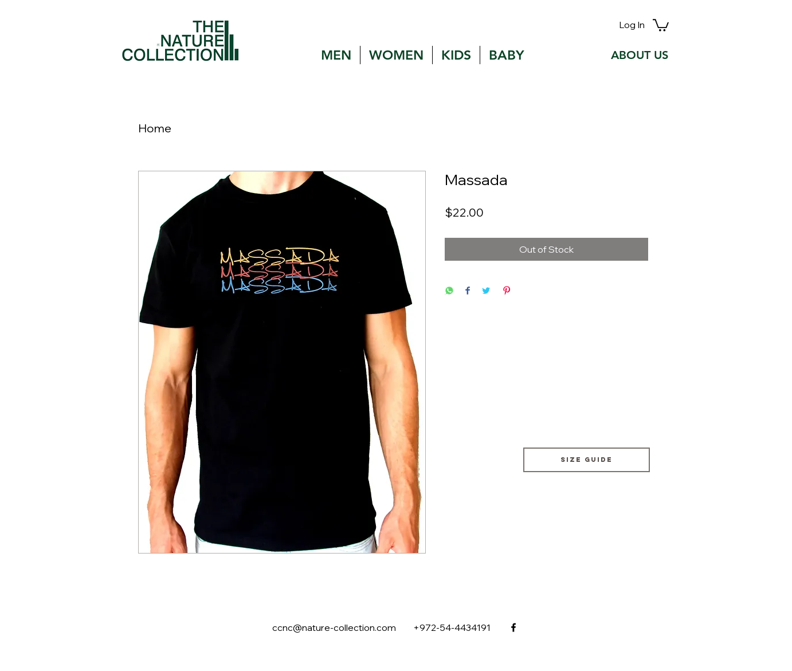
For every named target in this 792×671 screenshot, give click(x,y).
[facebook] (513, 627)
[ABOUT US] (639, 55)
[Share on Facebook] (467, 291)
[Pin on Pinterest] (506, 291)
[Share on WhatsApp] (449, 291)
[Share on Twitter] (486, 291)
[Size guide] (586, 460)
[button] (661, 25)
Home (154, 128)
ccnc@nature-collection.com (334, 627)
